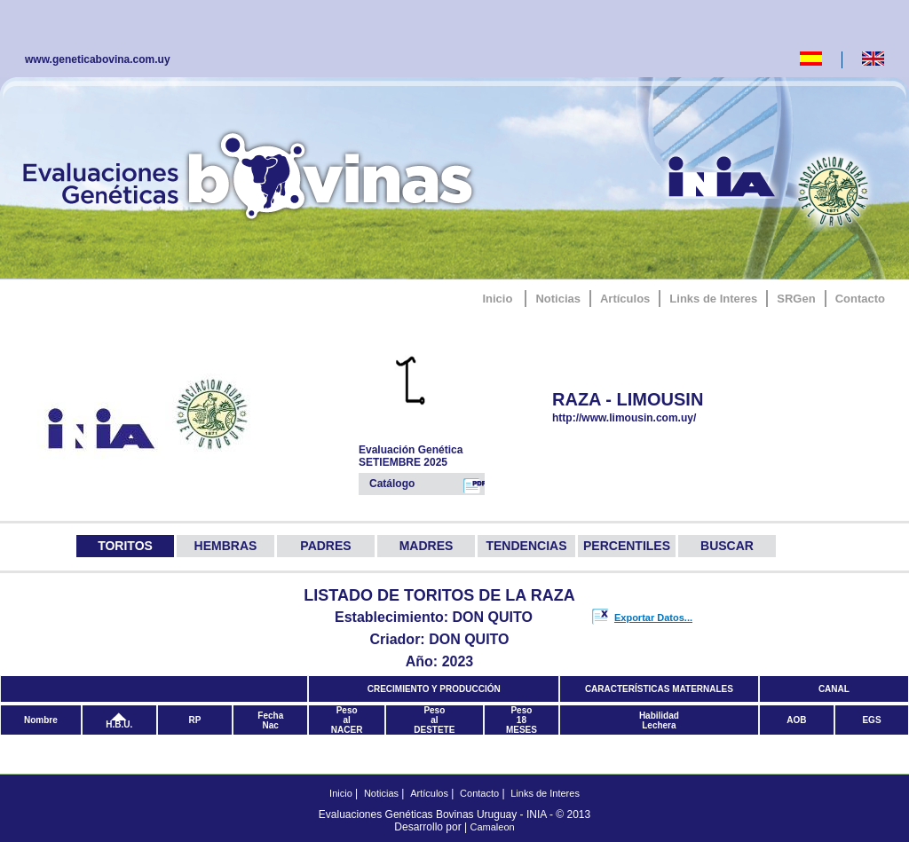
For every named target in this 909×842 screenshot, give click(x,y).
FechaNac (270, 720)
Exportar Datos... (653, 617)
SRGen (796, 298)
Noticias (558, 298)
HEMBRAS (225, 546)
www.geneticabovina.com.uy (97, 59)
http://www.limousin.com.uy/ (649, 418)
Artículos (625, 298)
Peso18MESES (521, 720)
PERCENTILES (626, 546)
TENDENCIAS (526, 546)
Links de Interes (713, 298)
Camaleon (492, 827)
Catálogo (427, 485)
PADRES (325, 546)
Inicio (497, 298)
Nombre (41, 720)
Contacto (860, 298)
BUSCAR (727, 546)
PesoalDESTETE (434, 720)
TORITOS (125, 546)
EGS (871, 720)
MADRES (426, 546)
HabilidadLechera (659, 720)
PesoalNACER (347, 720)
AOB (796, 720)
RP (195, 720)
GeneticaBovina (252, 173)
